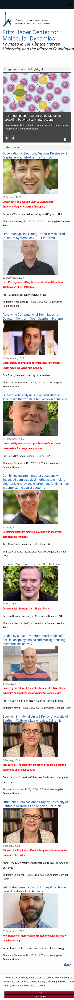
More (66, 964)
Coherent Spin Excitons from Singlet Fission (33, 564)
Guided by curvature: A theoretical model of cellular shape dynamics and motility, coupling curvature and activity (34, 640)
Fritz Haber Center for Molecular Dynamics (30, 35)
